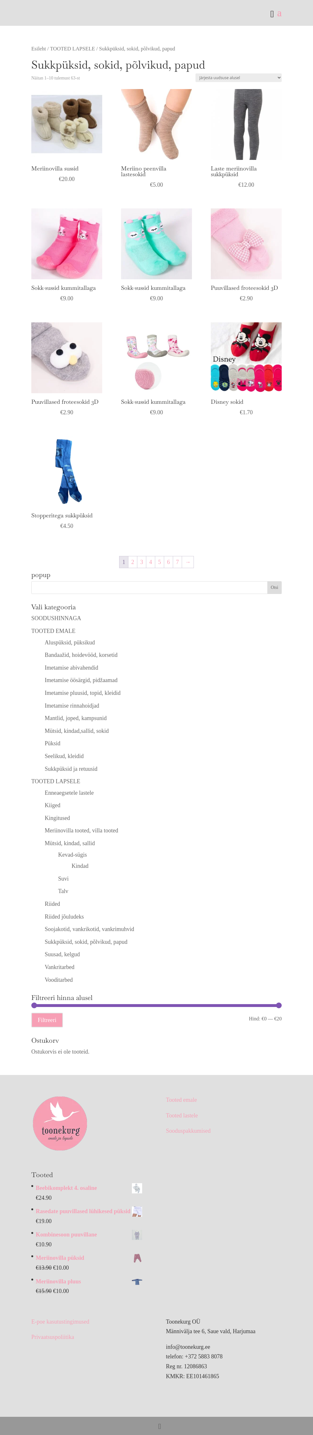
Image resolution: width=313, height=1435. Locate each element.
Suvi (63, 878)
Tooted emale (181, 1100)
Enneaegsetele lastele (69, 793)
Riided (52, 904)
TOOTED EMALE (53, 631)
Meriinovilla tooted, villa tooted (81, 830)
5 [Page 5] (159, 562)
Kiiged (52, 805)
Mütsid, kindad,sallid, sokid (77, 731)
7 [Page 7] (177, 562)
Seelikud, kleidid (64, 756)
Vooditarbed (59, 980)
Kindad (80, 866)
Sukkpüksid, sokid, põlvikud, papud (86, 942)
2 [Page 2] (132, 562)
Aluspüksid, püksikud (70, 642)
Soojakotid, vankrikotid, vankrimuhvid (89, 929)
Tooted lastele (182, 1115)
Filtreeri (47, 1020)
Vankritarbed (59, 967)
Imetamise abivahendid (71, 668)
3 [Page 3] (141, 562)
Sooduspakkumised (188, 1131)
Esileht (38, 49)
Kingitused (57, 818)
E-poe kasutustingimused (60, 1322)
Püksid (52, 743)
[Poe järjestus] (238, 77)
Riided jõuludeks (64, 916)
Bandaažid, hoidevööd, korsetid (81, 655)
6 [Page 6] (168, 562)
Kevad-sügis (72, 855)
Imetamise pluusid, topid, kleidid (82, 693)
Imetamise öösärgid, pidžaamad (81, 680)
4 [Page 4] (150, 562)
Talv (63, 891)
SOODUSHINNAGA (56, 618)
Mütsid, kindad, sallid (70, 843)
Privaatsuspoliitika (52, 1337)
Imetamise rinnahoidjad (72, 705)
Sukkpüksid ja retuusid (71, 769)
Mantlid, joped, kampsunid (76, 718)
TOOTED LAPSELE (72, 49)
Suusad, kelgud (62, 954)
